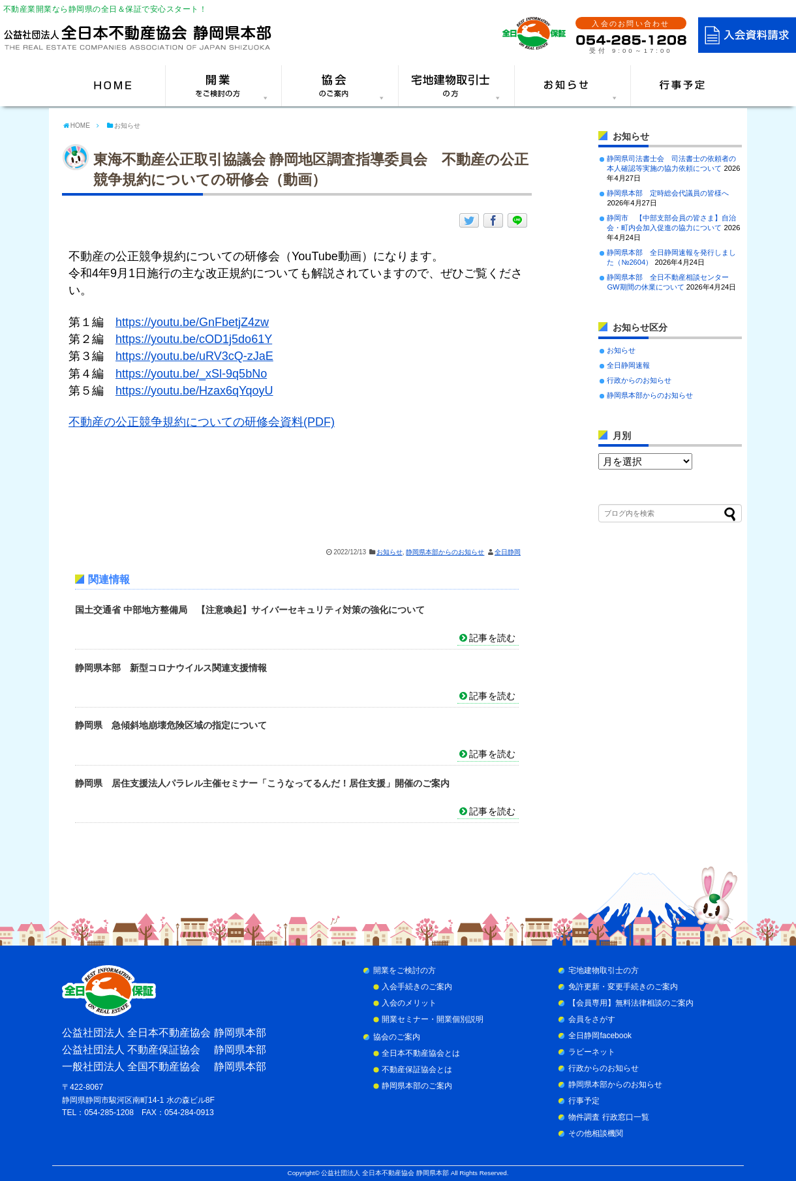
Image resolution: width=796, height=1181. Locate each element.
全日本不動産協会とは (421, 1053)
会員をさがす (591, 1019)
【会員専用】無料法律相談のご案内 (631, 1003)
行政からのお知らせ (639, 380)
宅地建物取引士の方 (603, 970)
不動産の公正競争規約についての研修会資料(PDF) (202, 421)
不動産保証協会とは (417, 1069)
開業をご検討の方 (404, 970)
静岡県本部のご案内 (417, 1085)
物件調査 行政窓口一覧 (608, 1117)
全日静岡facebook (600, 1035)
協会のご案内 (396, 1036)
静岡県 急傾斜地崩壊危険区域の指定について (171, 725)
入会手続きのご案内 (417, 986)
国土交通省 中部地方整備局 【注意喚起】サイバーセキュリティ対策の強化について (250, 610)
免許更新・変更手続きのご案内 (623, 986)
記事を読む (492, 638)
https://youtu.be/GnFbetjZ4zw (192, 322)
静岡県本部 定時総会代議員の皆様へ (668, 193)
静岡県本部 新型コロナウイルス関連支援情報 (171, 668)
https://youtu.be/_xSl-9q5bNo (191, 373)
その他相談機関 (595, 1133)
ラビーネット (591, 1051)
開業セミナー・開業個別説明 (432, 1019)
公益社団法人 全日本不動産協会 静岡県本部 (384, 1172)
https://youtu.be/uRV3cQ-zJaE (194, 356)
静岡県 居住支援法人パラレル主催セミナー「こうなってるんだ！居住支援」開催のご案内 (262, 783)
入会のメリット (409, 1003)
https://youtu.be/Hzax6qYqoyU (194, 390)
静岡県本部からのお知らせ (445, 552)
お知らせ (389, 552)
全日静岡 (508, 552)
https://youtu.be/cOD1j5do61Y (193, 339)
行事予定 (584, 1100)
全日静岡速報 (628, 365)
